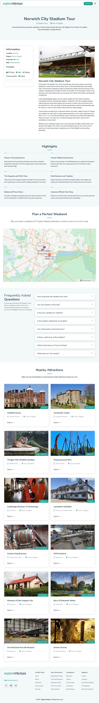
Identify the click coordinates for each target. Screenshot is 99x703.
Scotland (84, 679)
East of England (57, 23)
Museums (69, 676)
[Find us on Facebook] (11, 686)
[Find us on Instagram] (16, 686)
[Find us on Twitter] (6, 686)
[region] (49, 255)
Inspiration (88, 3)
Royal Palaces (70, 689)
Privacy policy (39, 686)
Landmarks (69, 686)
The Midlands (86, 686)
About (37, 679)
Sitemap (37, 689)
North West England (88, 682)
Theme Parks (70, 682)
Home (37, 676)
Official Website (15, 62)
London (84, 676)
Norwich (15, 53)
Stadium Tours (43, 23)
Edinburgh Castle (56, 682)
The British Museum (57, 679)
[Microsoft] (85, 280)
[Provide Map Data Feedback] (93, 280)
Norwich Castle (46, 116)
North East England (87, 689)
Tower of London (56, 686)
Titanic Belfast (55, 689)
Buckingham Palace (57, 676)
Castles (68, 679)
